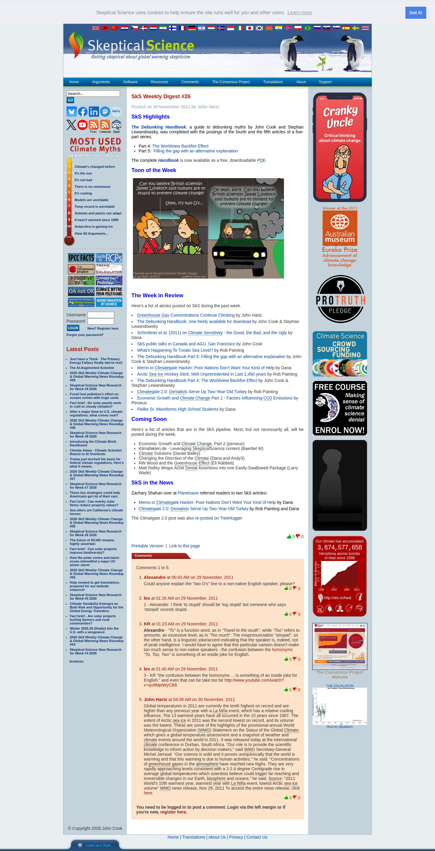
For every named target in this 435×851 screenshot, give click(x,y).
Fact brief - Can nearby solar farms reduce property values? (94, 503)
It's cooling (83, 193)
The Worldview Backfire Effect (180, 145)
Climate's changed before (95, 166)
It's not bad (83, 179)
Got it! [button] (415, 12)
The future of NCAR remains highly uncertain (92, 541)
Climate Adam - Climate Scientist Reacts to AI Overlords (95, 451)
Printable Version (147, 545)
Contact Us (256, 836)
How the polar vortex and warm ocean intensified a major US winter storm (94, 561)
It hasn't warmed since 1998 (96, 219)
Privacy (236, 836)
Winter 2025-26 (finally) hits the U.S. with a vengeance (94, 630)
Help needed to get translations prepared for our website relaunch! (94, 585)
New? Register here (103, 328)
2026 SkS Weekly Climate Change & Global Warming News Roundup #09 (97, 376)
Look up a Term (98, 845)
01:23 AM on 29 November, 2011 (187, 623)
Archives (76, 661)
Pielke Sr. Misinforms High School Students (177, 408)
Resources (159, 82)
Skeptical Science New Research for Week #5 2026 (95, 596)
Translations (273, 82)
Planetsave (188, 492)
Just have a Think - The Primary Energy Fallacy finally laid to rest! (96, 360)
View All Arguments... (91, 233)
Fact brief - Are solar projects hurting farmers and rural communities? (93, 619)
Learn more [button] (300, 12)
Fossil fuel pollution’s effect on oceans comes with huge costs (94, 395)
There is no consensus (93, 186)
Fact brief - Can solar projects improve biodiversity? (93, 550)
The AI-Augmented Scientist (92, 367)
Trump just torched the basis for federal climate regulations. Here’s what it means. (97, 462)
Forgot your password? (85, 334)
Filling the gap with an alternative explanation (195, 150)
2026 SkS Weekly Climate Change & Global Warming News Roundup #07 (97, 474)
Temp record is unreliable (95, 206)
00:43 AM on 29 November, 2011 (203, 577)
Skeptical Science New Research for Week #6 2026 (95, 532)
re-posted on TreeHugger (218, 517)
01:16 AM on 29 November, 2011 (187, 597)
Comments (190, 82)
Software (130, 82)
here (148, 792)
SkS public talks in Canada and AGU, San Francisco (186, 343)
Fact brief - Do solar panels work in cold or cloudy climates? (95, 404)
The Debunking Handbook (158, 126)
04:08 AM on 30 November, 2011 (204, 699)
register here (173, 811)
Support (325, 82)
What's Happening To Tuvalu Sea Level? (175, 349)
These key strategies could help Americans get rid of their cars (95, 494)
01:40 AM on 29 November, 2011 (187, 668)
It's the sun (83, 173)
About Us (217, 836)
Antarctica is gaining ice (94, 226)
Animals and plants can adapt (98, 213)
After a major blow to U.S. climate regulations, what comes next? (96, 413)
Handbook (168, 160)
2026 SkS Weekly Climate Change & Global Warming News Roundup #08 (97, 423)
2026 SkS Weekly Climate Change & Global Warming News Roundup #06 (97, 522)
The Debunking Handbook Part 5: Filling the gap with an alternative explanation (211, 356)
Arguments (101, 82)
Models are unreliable (91, 199)
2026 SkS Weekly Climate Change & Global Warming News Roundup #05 (97, 573)
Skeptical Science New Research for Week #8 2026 (95, 434)
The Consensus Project (231, 82)
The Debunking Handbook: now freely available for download (194, 321)
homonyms (282, 649)
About (301, 82)
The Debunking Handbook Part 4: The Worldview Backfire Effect (197, 380)
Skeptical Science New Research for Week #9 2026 (95, 386)
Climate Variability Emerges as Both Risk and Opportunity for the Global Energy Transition (96, 607)
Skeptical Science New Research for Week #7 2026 (95, 485)
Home (74, 82)
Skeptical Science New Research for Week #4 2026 (95, 651)
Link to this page (184, 545)
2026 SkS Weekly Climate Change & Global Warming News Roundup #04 (97, 640)
